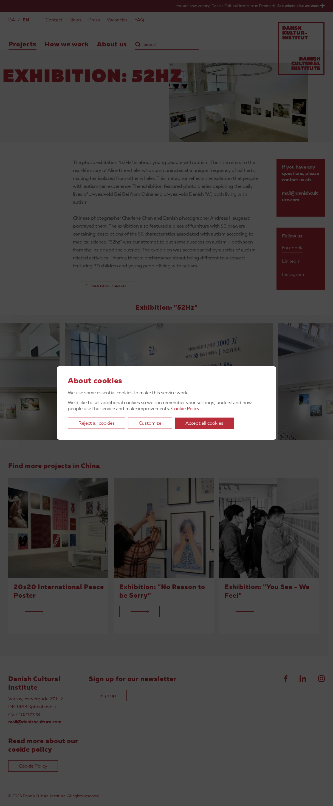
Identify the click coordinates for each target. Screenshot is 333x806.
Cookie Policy (185, 409)
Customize (150, 423)
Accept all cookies (204, 423)
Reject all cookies (96, 423)
